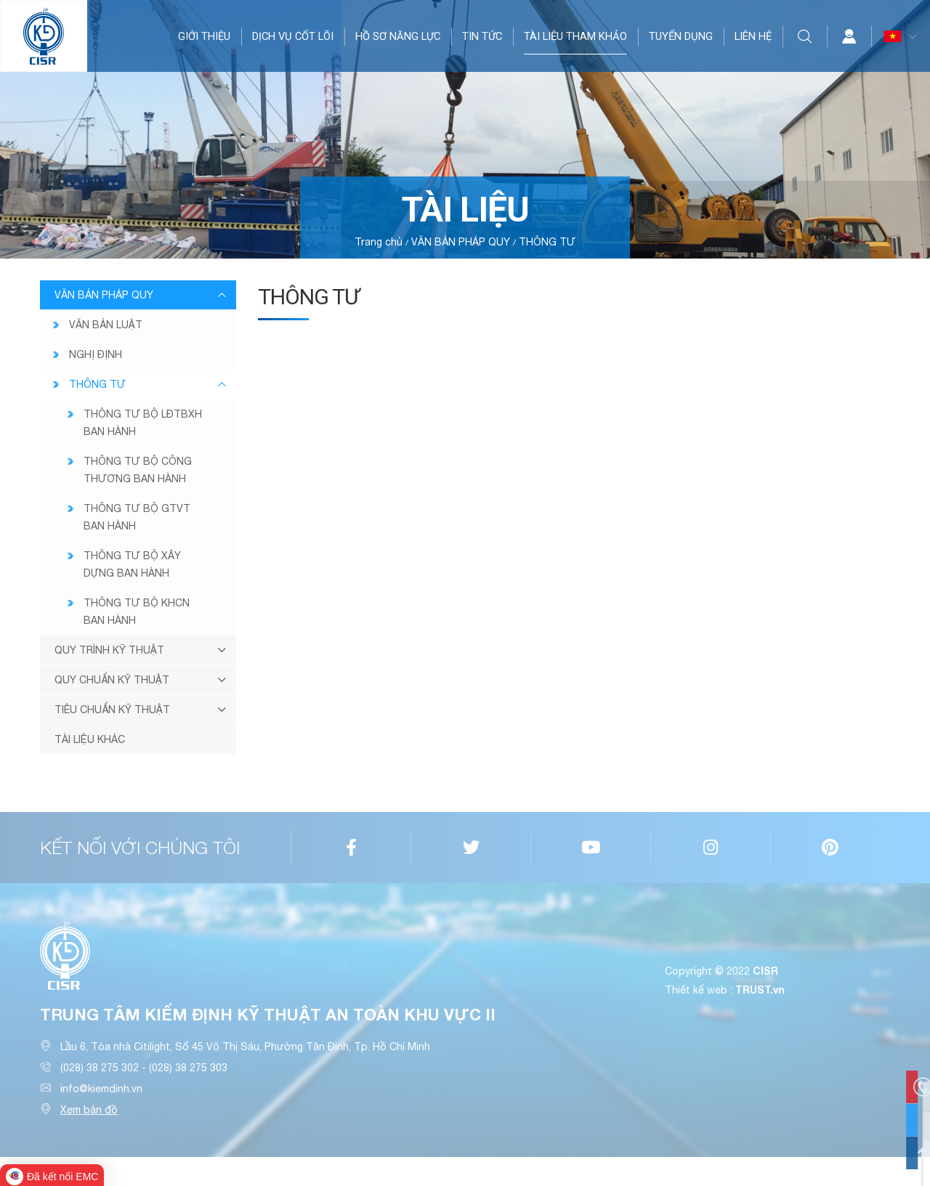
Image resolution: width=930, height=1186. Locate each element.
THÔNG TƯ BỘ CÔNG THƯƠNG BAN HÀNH (138, 469)
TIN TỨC (482, 36)
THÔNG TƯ (547, 242)
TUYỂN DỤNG (681, 36)
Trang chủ (379, 242)
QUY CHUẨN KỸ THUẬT (111, 680)
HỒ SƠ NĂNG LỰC (397, 36)
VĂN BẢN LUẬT (105, 324)
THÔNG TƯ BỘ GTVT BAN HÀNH (137, 517)
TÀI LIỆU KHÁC (89, 739)
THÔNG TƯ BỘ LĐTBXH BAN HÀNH (143, 422)
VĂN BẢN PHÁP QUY (460, 242)
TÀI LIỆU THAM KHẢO (575, 36)
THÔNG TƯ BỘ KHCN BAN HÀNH (137, 611)
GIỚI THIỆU (204, 36)
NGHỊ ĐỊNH (95, 354)
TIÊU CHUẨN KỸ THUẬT (112, 709)
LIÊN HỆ (753, 36)
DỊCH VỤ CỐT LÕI (292, 36)
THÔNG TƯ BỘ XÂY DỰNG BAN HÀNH (132, 564)
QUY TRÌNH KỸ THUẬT (109, 650)
